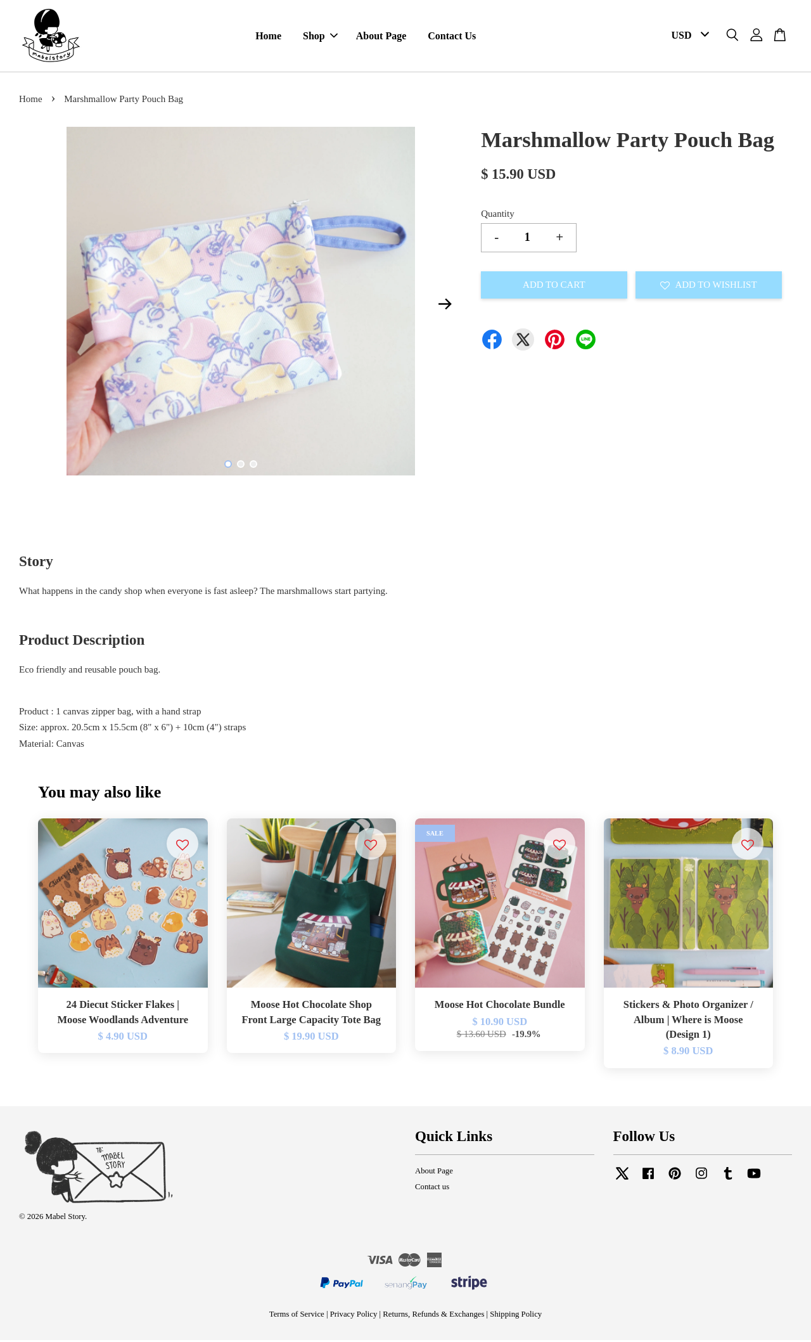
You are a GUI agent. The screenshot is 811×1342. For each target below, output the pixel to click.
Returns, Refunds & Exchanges (433, 1316)
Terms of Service (296, 1316)
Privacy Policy (354, 1316)
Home (268, 37)
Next (445, 305)
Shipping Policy (516, 1316)
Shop (320, 37)
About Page (381, 37)
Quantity (497, 215)
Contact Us (452, 37)
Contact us (432, 1188)
